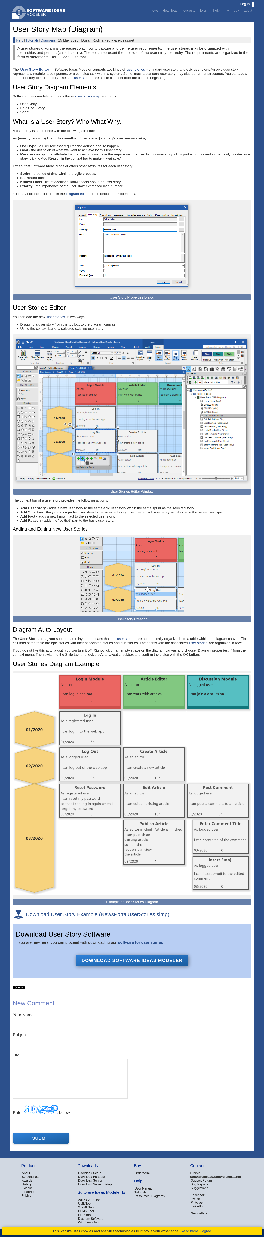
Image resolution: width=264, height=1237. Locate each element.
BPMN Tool (86, 1211)
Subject (20, 1034)
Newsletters (199, 1213)
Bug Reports (199, 1184)
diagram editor (77, 194)
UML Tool (84, 1203)
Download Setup (89, 1173)
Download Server (90, 1180)
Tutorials (32, 40)
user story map (87, 96)
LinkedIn (197, 1206)
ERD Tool (84, 1215)
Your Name (23, 1015)
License (27, 1188)
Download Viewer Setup (95, 1184)
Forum (204, 10)
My (226, 10)
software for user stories (140, 942)
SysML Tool (86, 1207)
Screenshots (30, 1177)
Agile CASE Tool (89, 1200)
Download (170, 10)
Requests (188, 10)
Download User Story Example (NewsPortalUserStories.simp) (97, 914)
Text (16, 1054)
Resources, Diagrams (149, 1196)
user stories (136, 69)
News (154, 10)
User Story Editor (34, 69)
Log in (245, 4)
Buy (236, 10)
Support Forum (201, 1180)
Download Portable (91, 1177)
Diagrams (48, 40)
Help (216, 10)
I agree (205, 1231)
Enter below (41, 1110)
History (27, 1184)
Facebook (198, 1195)
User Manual (143, 1188)
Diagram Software (90, 1218)
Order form (142, 1173)
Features (28, 1192)
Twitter (195, 1199)
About (248, 10)
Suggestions (199, 1188)
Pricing (26, 1195)
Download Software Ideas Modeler (131, 960)
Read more (189, 1231)
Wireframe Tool (88, 1222)
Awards (27, 1180)
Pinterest (197, 1202)
